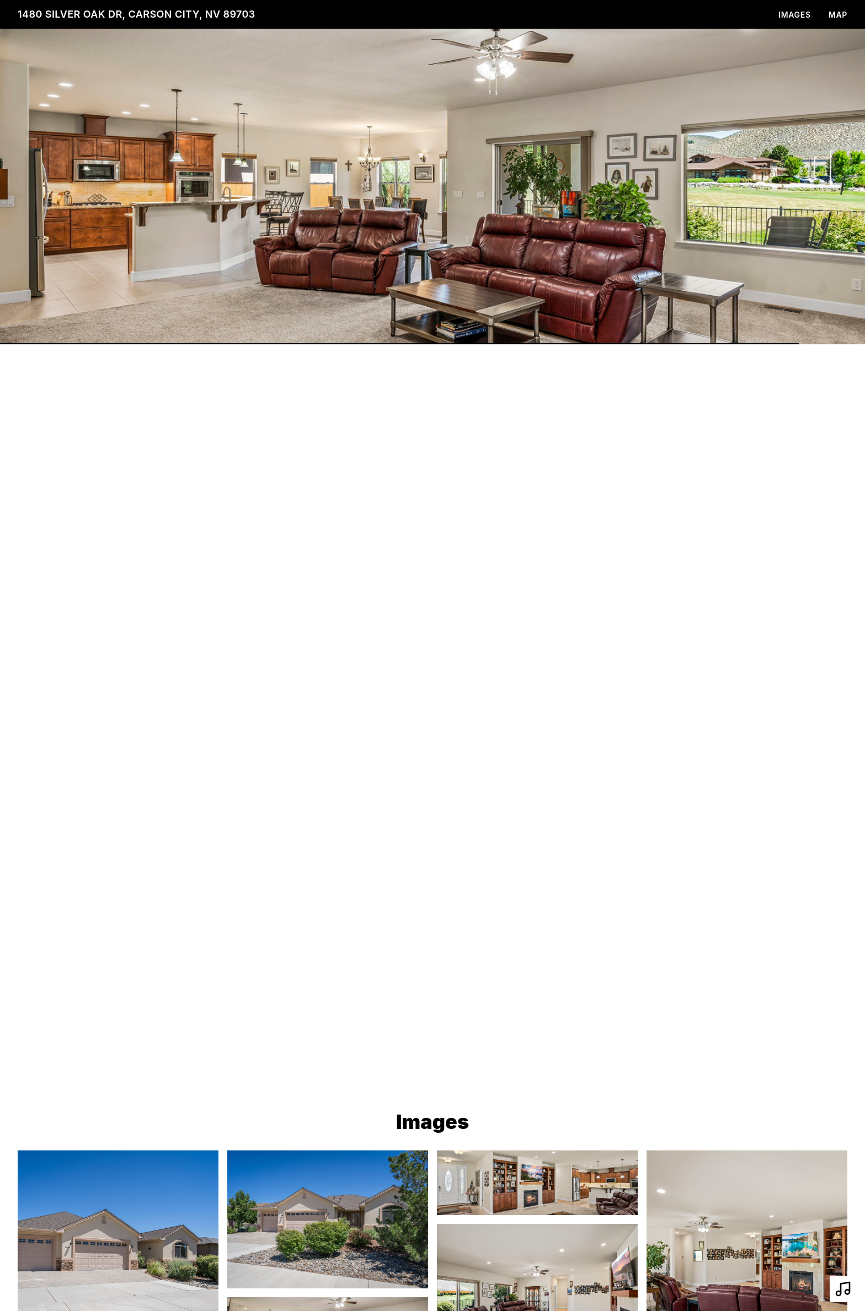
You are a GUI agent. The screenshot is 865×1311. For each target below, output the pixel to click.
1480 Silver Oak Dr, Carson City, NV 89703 (136, 14)
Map (838, 14)
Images (794, 14)
